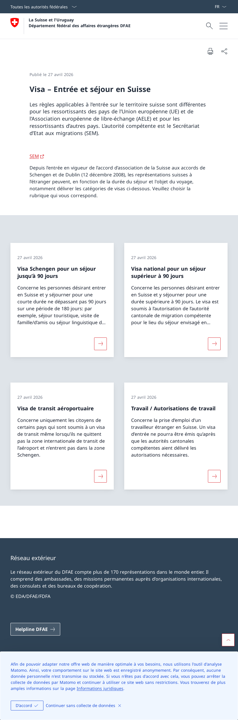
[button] (228, 640)
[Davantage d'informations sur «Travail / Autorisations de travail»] (214, 476)
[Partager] (224, 51)
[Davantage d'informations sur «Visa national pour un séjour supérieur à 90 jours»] (214, 343)
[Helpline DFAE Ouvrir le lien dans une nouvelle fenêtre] (35, 629)
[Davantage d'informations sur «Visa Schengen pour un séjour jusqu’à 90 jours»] (100, 343)
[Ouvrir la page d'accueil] (70, 26)
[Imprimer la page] (210, 51)
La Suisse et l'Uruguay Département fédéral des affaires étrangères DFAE (80, 22)
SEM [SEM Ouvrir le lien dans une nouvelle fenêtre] (34, 156)
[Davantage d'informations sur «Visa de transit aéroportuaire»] (100, 476)
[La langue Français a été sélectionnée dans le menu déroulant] (220, 6)
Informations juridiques (100, 688)
